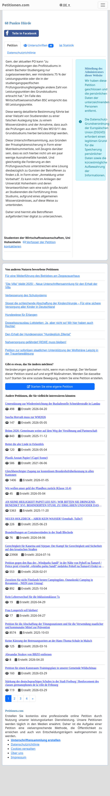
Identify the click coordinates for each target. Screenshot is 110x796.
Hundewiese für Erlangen (21, 314)
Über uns (17, 753)
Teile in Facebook (20, 33)
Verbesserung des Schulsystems (26, 295)
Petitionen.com (15, 5)
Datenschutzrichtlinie (21, 53)
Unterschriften (38, 45)
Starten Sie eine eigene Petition (50, 387)
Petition (12, 45)
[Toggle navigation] (103, 5)
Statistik (67, 45)
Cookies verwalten (23, 749)
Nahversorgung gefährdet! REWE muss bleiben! (35, 342)
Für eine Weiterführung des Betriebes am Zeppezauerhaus (42, 275)
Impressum (18, 757)
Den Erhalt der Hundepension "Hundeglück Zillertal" (38, 334)
